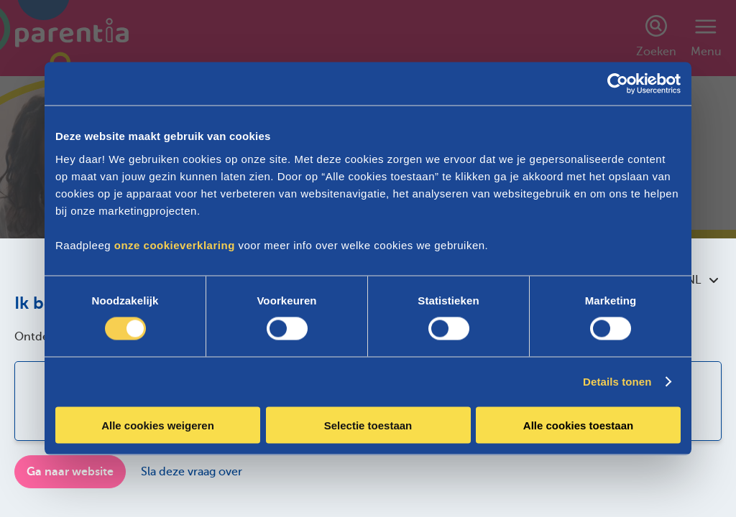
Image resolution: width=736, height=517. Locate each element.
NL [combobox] (702, 280)
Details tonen (617, 382)
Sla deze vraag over (191, 471)
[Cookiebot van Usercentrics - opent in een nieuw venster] (618, 84)
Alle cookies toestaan (578, 425)
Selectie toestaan (368, 425)
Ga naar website (70, 471)
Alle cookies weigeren (157, 425)
